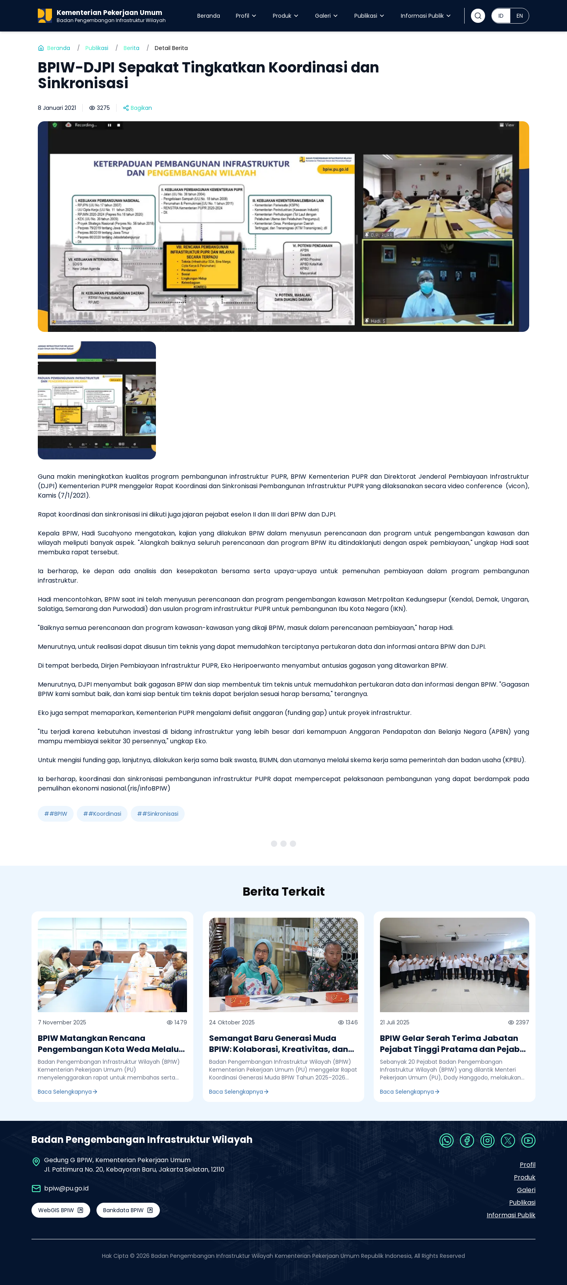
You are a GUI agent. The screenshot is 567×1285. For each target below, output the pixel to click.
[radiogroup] (510, 16)
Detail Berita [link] (171, 48)
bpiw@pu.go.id (66, 1188)
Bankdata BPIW (128, 1210)
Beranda (208, 16)
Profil (246, 16)
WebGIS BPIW (60, 1210)
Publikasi (369, 16)
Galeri (327, 16)
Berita (131, 48)
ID (501, 16)
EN (520, 16)
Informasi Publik (426, 16)
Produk (286, 16)
